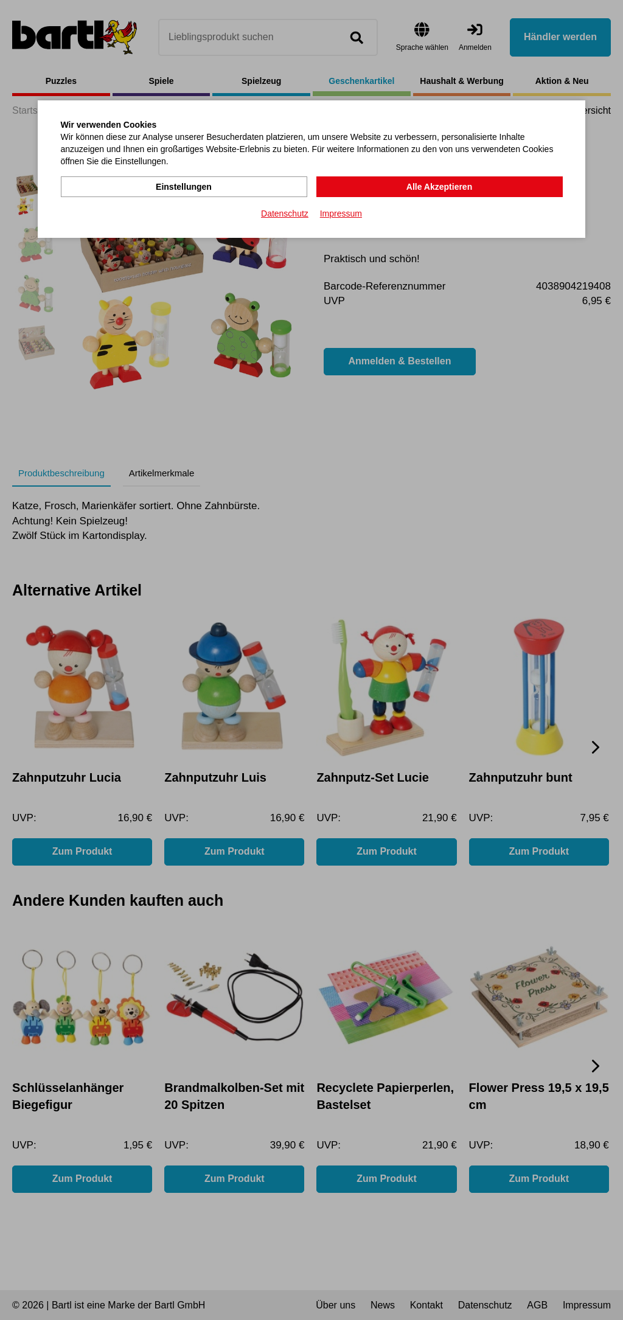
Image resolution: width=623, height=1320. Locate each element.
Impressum (341, 213)
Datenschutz (284, 213)
